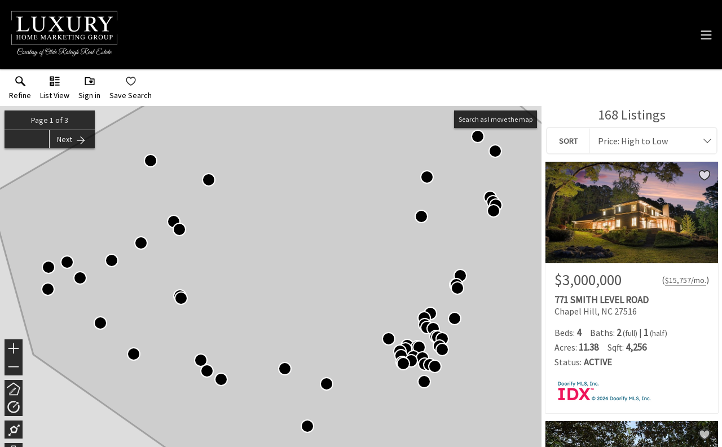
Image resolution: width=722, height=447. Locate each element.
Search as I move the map (495, 119)
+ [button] (13, 349)
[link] (20, 90)
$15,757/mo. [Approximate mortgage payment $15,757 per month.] (685, 280)
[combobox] (650, 141)
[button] (55, 90)
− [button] (13, 367)
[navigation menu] (706, 35)
